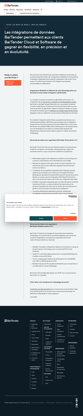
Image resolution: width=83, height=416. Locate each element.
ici (45, 275)
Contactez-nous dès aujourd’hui (40, 289)
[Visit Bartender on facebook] (77, 401)
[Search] (41, 10)
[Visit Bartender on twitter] (77, 403)
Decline (41, 218)
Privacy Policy (46, 207)
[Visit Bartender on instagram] (77, 407)
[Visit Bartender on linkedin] (77, 399)
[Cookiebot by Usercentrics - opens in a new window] (70, 196)
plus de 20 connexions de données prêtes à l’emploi (59, 102)
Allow (65, 218)
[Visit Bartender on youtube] (77, 405)
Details (73, 213)
